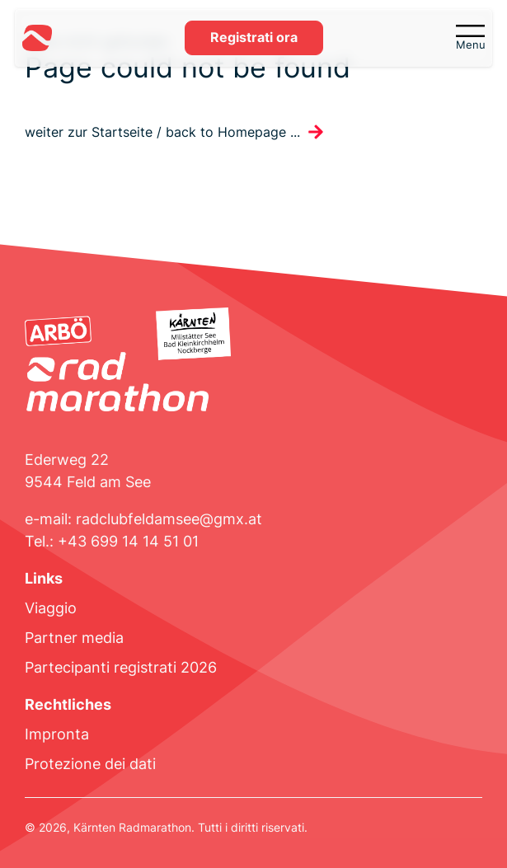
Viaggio (51, 608)
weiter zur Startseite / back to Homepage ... (162, 132)
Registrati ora (254, 37)
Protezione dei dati (90, 763)
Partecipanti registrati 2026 (121, 667)
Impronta (57, 734)
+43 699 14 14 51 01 (128, 541)
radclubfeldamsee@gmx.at (169, 519)
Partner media (74, 637)
